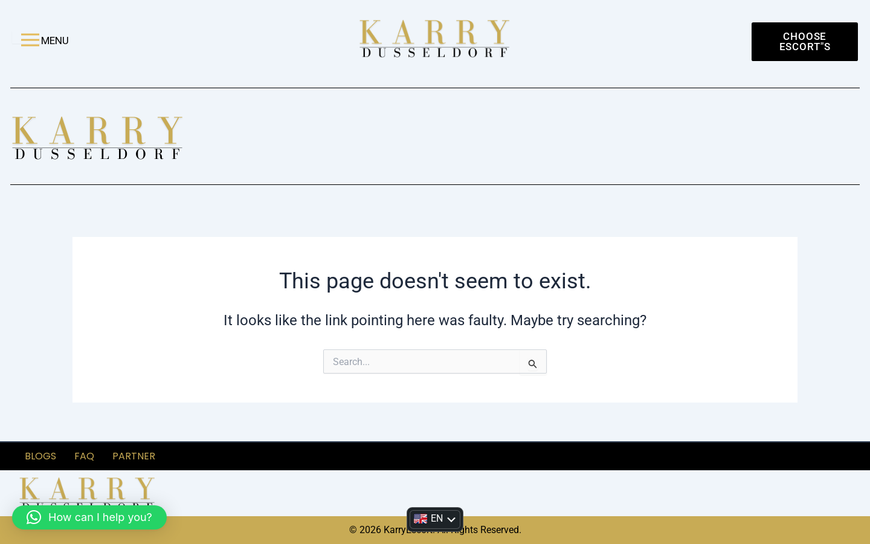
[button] (89, 517)
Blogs (40, 456)
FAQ (84, 456)
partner (133, 456)
